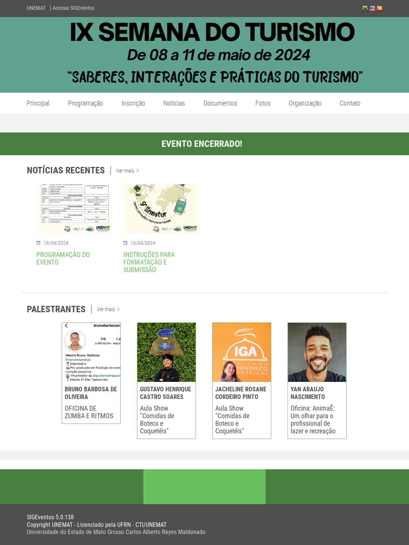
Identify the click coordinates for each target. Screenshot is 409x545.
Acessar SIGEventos (73, 8)
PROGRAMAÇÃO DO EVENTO (63, 258)
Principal (38, 103)
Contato (350, 103)
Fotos (263, 103)
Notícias (174, 103)
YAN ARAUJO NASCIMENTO (308, 393)
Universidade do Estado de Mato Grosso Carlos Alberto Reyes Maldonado (116, 532)
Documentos (220, 103)
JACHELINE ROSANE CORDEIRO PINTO (240, 393)
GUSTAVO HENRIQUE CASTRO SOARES (165, 393)
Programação (85, 103)
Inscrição (133, 103)
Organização (305, 103)
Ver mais (127, 171)
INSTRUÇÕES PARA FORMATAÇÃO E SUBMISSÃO (149, 262)
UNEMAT (36, 8)
